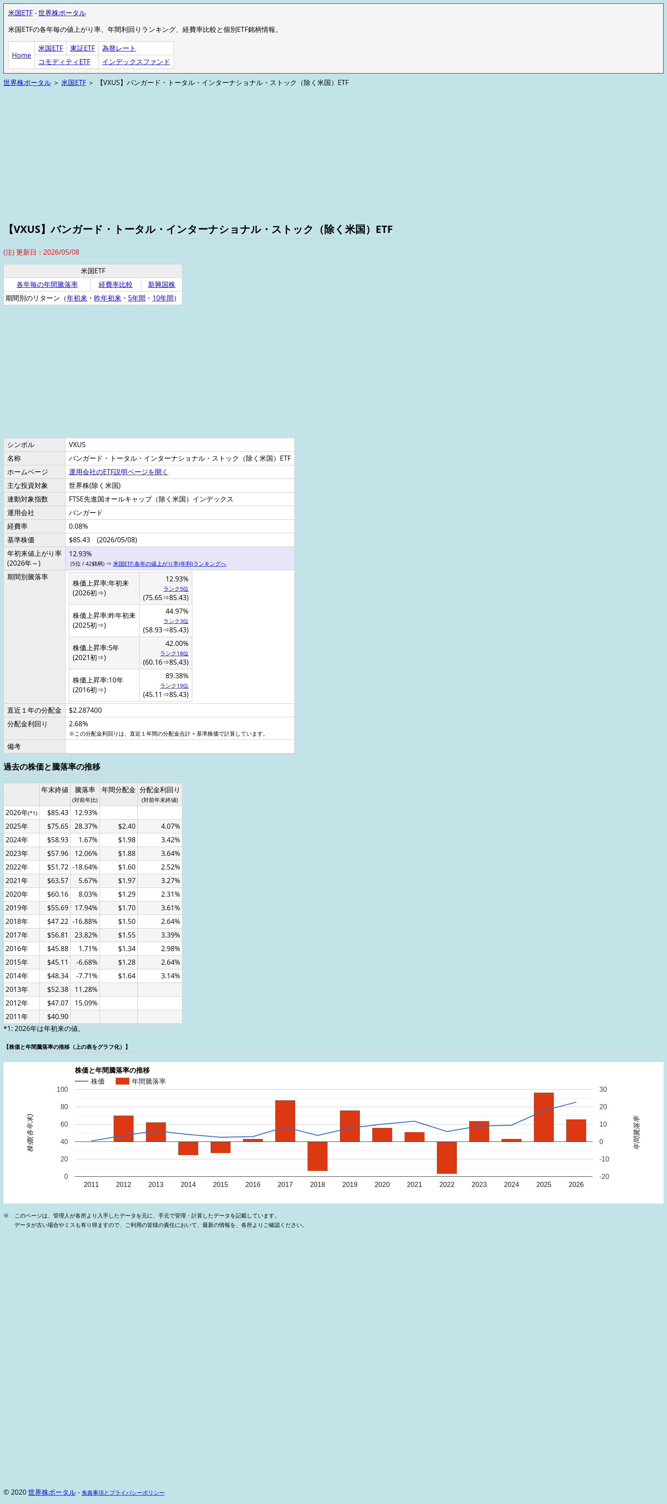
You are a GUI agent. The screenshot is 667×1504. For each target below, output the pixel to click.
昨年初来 (107, 298)
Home (21, 55)
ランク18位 (174, 653)
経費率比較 (116, 284)
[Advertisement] (258, 153)
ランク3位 (175, 621)
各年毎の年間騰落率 (47, 284)
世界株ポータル (62, 12)
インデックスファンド (136, 61)
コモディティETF (64, 61)
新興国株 (161, 284)
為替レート (119, 48)
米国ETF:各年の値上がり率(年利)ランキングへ (169, 563)
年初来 (77, 298)
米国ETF (20, 12)
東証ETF (82, 48)
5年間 (136, 298)
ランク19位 (174, 685)
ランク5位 (175, 588)
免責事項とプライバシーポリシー (123, 1492)
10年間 (163, 298)
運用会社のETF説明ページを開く (118, 471)
